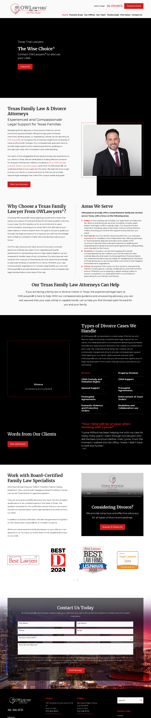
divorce (48, 162)
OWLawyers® (12, 140)
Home (120, 715)
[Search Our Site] (141, 700)
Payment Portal (134, 6)
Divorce (90, 373)
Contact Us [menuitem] (137, 15)
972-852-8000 (52, 711)
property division (13, 166)
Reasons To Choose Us (116, 527)
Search (122, 700)
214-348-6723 (15, 710)
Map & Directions (53, 713)
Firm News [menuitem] (125, 15)
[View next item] (89, 455)
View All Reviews (17, 446)
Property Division (133, 373)
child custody (58, 162)
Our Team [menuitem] (101, 15)
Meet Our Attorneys (17, 184)
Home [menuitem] (65, 15)
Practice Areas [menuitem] (76, 15)
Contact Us (25, 67)
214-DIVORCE (114, 6)
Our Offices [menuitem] (89, 15)
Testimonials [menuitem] (113, 15)
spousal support (28, 166)
